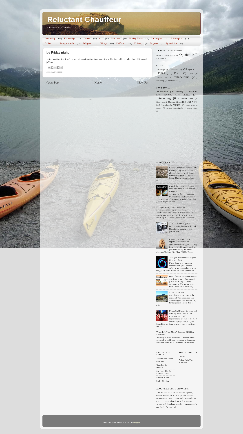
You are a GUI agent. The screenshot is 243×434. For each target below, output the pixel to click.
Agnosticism (171, 43)
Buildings (179, 92)
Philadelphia (176, 38)
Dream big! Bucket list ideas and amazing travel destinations (183, 312)
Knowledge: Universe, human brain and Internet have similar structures (182, 188)
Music (182, 101)
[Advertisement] (175, 136)
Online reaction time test (57, 59)
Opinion (184, 55)
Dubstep (138, 43)
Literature (115, 38)
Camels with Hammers (161, 366)
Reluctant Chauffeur (84, 19)
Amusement (57, 72)
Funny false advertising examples (183, 276)
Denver (178, 73)
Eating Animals (67, 43)
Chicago (103, 43)
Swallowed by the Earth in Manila (163, 372)
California (121, 43)
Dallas (48, 43)
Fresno (191, 73)
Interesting (50, 38)
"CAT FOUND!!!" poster (179, 223)
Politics (176, 105)
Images (186, 94)
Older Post (143, 82)
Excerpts (193, 91)
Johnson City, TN (176, 292)
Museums (171, 102)
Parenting (165, 105)
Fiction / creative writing (165, 55)
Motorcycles (160, 102)
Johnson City (161, 77)
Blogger (136, 422)
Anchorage (160, 69)
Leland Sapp (187, 98)
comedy (159, 108)
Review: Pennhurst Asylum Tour (182, 167)
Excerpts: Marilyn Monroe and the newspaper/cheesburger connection (171, 208)
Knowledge (69, 38)
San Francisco (173, 80)
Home (98, 82)
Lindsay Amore (162, 377)
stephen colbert (192, 108)
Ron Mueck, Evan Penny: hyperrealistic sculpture (180, 240)
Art (100, 38)
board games (190, 105)
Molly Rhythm (162, 381)
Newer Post (52, 82)
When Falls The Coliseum (186, 361)
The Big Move (136, 38)
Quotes (87, 38)
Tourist (182, 356)
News (194, 101)
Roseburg (160, 80)
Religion (87, 43)
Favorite (168, 94)
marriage (169, 108)
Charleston (174, 69)
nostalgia (179, 108)
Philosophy (156, 38)
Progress (154, 43)
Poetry (159, 58)
